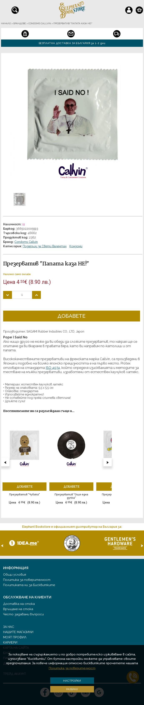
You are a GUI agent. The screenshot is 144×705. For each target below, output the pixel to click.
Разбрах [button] (72, 689)
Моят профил (14, 637)
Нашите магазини (18, 632)
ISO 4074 (53, 368)
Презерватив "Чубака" (24, 494)
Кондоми (75, 246)
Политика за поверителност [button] (72, 668)
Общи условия (14, 574)
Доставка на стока (19, 604)
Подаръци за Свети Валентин (44, 246)
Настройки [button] (72, 680)
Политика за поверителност (26, 580)
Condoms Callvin (26, 241)
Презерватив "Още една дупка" (71, 496)
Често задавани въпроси (23, 614)
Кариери (10, 642)
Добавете (71, 316)
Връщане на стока (18, 609)
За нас (8, 627)
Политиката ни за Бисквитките (29, 585)
